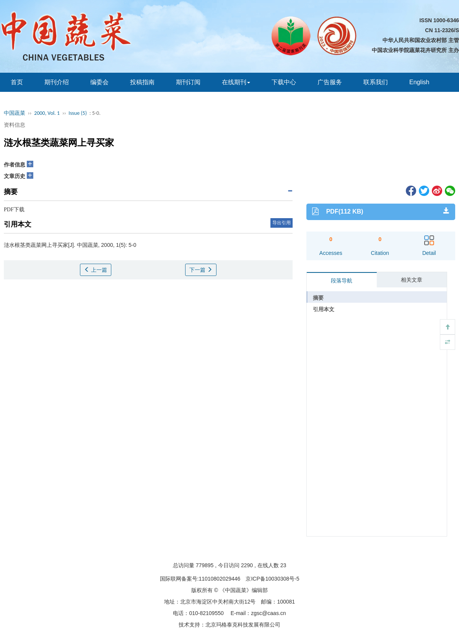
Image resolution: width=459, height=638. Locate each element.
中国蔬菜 (14, 113)
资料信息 (14, 125)
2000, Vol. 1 (47, 113)
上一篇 (95, 270)
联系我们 (375, 82)
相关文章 (411, 280)
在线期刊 (236, 82)
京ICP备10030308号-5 (272, 579)
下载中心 (284, 82)
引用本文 (323, 309)
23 (283, 565)
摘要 (318, 298)
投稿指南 (142, 82)
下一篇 (200, 270)
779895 (205, 565)
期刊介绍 (56, 82)
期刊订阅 (188, 82)
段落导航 (341, 280)
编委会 (99, 82)
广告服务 (329, 82)
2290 (247, 565)
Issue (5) (77, 113)
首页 (17, 82)
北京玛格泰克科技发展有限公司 (242, 625)
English (419, 82)
